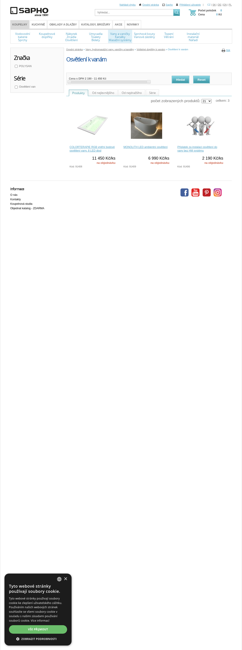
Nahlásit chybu (127, 4)
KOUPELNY (19, 24)
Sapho (169, 4)
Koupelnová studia (21, 203)
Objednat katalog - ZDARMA (27, 208)
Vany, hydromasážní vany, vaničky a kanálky (109, 49)
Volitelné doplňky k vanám (151, 49)
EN (225, 4)
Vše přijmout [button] (38, 629)
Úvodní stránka (150, 4)
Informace (17, 189)
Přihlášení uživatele (190, 4)
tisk (228, 50)
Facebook (184, 192)
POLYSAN (25, 66)
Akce (118, 24)
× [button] (65, 579)
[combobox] (59, 579)
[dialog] (38, 610)
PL (230, 4)
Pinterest (207, 192)
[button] (38, 639)
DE (219, 4)
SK (214, 4)
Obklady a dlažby (63, 24)
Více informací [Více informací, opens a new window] (40, 621)
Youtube (195, 192)
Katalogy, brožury (95, 24)
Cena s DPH (76, 78)
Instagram (218, 192)
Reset (201, 79)
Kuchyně (38, 24)
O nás (13, 194)
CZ (209, 4)
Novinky (133, 24)
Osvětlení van (27, 86)
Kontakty (15, 199)
